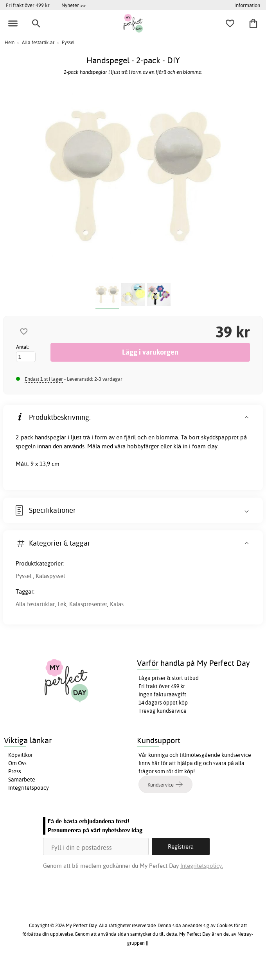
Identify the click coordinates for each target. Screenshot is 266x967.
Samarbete (21, 779)
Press (14, 771)
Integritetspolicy (28, 787)
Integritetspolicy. (201, 865)
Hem (9, 42)
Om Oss (17, 763)
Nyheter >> (73, 5)
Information (247, 5)
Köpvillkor (20, 754)
